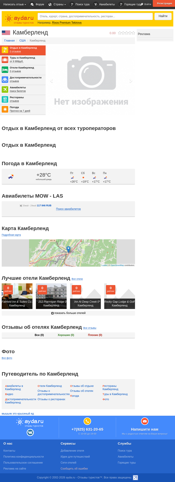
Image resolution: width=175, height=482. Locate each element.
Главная (9, 40)
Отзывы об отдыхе (82, 385)
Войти (144, 4)
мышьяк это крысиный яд (18, 413)
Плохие (95, 335)
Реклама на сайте (14, 468)
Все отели (77, 279)
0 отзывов (15, 51)
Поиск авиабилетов (68, 209)
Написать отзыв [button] (14, 4)
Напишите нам (144, 429)
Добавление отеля (72, 450)
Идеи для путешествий (75, 456)
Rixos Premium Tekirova (67, 22)
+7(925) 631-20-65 (87, 429)
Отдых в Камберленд (23, 47)
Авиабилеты (104, 4)
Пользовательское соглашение (23, 462)
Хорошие (66, 335)
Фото (106, 399)
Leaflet (104, 265)
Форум (36, 4)
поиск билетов (18, 91)
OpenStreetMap (117, 265)
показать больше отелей (68, 313)
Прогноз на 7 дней (20, 110)
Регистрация (164, 3)
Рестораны (17, 97)
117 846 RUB (44, 205)
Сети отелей (68, 462)
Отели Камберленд (22, 67)
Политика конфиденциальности (23, 456)
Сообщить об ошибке (74, 468)
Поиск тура (79, 4)
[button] (51, 80)
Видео (9, 394)
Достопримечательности (25, 77)
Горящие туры (130, 4)
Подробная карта (11, 234)
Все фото (7, 358)
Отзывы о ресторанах (51, 399)
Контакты (9, 450)
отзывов (14, 81)
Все (39, 335)
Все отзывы (89, 328)
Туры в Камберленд (22, 57)
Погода (14, 107)
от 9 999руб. (16, 61)
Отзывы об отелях (81, 390)
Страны (56, 4)
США (22, 40)
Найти (163, 16)
